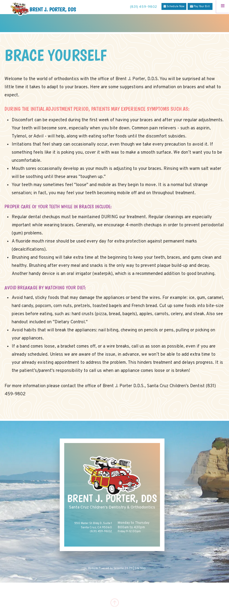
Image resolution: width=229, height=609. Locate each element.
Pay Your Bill (200, 6)
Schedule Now (174, 6)
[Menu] (222, 6)
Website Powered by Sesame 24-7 (108, 568)
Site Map (140, 568)
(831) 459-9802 (143, 7)
